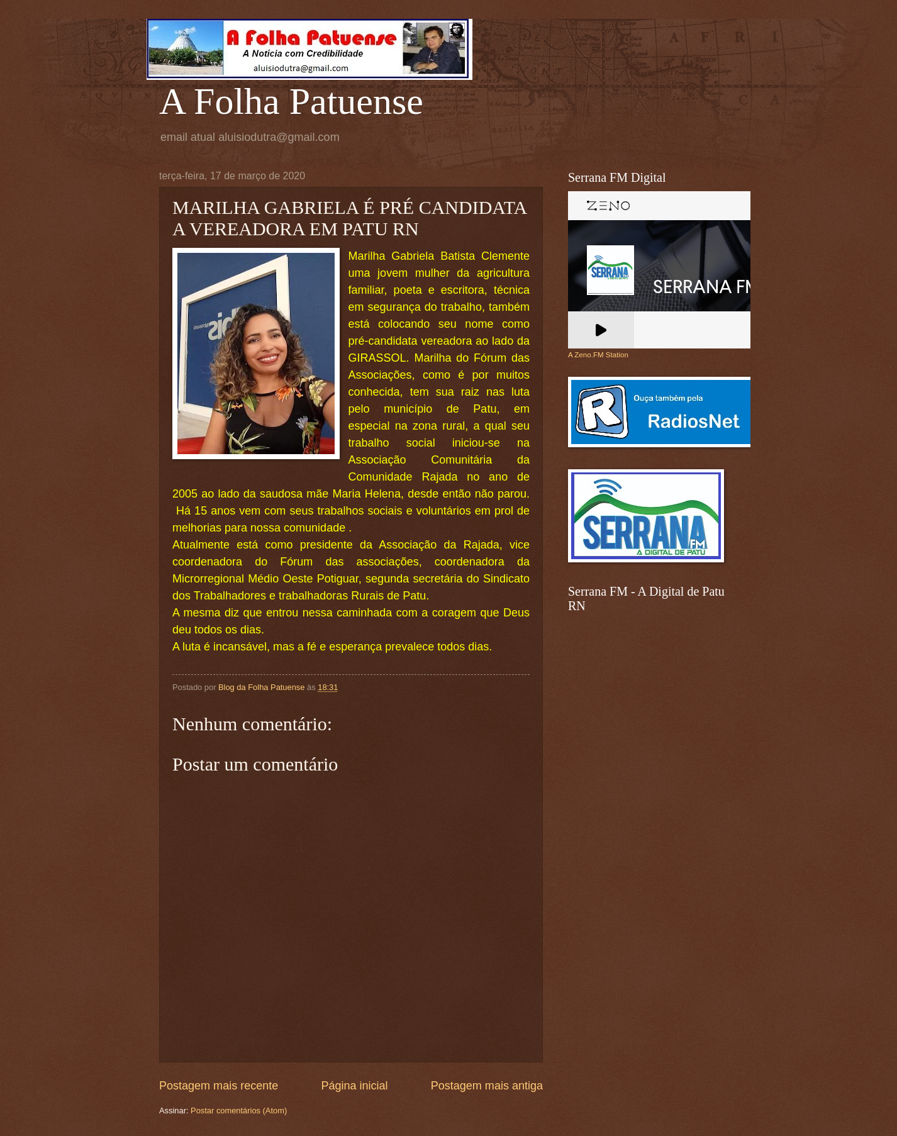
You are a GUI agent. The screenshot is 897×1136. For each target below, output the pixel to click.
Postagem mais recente (218, 1085)
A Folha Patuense (291, 101)
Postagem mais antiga (487, 1085)
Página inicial (354, 1085)
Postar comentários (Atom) (239, 1110)
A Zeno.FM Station (598, 355)
